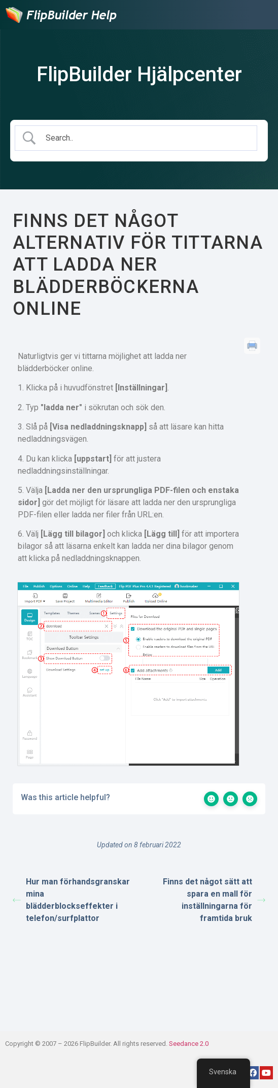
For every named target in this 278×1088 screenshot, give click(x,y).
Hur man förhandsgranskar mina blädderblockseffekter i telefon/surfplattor (71, 900)
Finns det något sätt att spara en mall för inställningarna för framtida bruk (214, 900)
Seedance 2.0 (188, 1043)
